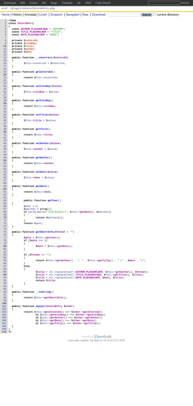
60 (5, 223)
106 (5, 381)
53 (5, 199)
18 (5, 79)
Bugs (54, 2)
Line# (42, 15)
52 (5, 195)
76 (5, 278)
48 (5, 182)
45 (5, 171)
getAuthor (42, 185)
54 (5, 202)
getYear (53, 237)
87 (5, 315)
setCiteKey (43, 99)
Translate (67, 2)
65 (5, 240)
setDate (41, 202)
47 (5, 178)
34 (5, 134)
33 (5, 130)
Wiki (22, 2)
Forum (33, 2)
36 (5, 141)
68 (5, 250)
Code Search (103, 2)
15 (5, 68)
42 (5, 161)
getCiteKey (43, 117)
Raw (84, 15)
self (70, 322)
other (69, 363)
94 (5, 339)
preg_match (37, 250)
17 (5, 75)
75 (5, 274)
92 (5, 333)
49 (5, 185)
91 (5, 329)
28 (5, 113)
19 (5, 82)
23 (5, 96)
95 (5, 343)
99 (5, 357)
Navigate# (71, 15)
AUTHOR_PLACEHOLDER (34, 31)
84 (5, 305)
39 (5, 151)
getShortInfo (44, 274)
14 (5, 65)
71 (5, 261)
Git (79, 2)
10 (5, 51)
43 (5, 165)
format (60, 274)
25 (5, 103)
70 (5, 257)
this (28, 72)
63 (5, 233)
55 (5, 206)
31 (5, 123)
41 (5, 158)
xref (4, 8)
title (29, 51)
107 (5, 384)
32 (5, 127)
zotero (26, 8)
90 (5, 326)
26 (5, 106)
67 (5, 247)
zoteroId (31, 44)
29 (5, 117)
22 (5, 92)
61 (5, 226)
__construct (44, 65)
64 (5, 237)
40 (5, 154)
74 (5, 271)
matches (30, 247)
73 (5, 267)
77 (5, 281)
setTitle (41, 134)
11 (5, 55)
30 (5, 120)
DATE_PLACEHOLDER (33, 38)
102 (5, 367)
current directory (166, 15)
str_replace (57, 322)
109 (5, 391)
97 (5, 350)
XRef (88, 2)
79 (5, 288)
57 (5, 213)
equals (40, 363)
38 (5, 147)
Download (97, 15)
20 (5, 86)
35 (5, 137)
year (28, 243)
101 (5, 363)
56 (5, 209)
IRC (44, 2)
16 (5, 72)
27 (5, 110)
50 (5, 189)
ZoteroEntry (26, 24)
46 (5, 175)
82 (5, 298)
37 (5, 144)
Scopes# (55, 15)
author (29, 55)
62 (5, 230)
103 (5, 370)
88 (5, 319)
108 (5, 387)
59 (5, 219)
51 (5, 192)
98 (5, 353)
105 (5, 377)
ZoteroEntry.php (44, 8)
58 (5, 216)
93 (5, 336)
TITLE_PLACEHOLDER (33, 34)
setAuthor (42, 168)
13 (5, 62)
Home (6, 15)
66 (5, 243)
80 (5, 291)
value (57, 99)
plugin (16, 8)
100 (5, 360)
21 (5, 89)
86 (5, 312)
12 (5, 58)
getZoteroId (44, 82)
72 (5, 264)
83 (5, 302)
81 (5, 295)
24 (5, 99)
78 (5, 285)
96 (5, 346)
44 (5, 168)
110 (5, 394)
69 (5, 254)
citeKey (30, 48)
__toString (43, 346)
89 (5, 322)
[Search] (123, 15)
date (28, 58)
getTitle (41, 151)
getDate (41, 219)
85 (5, 309)
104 (5, 374)
